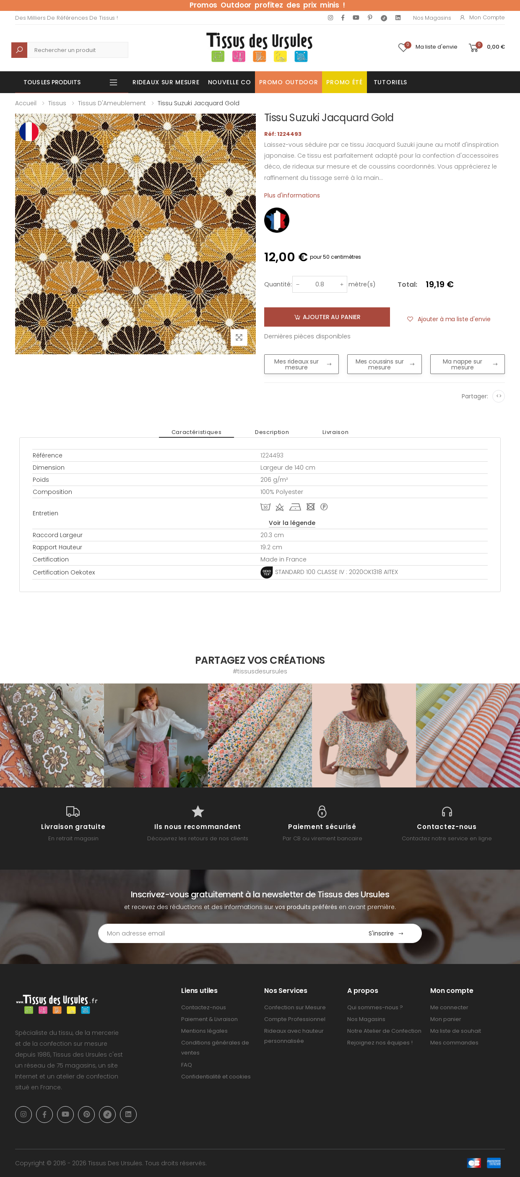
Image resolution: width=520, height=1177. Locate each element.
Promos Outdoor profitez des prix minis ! (267, 5)
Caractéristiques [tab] (196, 432)
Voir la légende (292, 523)
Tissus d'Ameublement (112, 103)
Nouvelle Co (229, 82)
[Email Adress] (224, 933)
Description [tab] (272, 432)
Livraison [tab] (335, 432)
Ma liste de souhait (455, 1031)
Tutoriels (390, 82)
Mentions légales (204, 1031)
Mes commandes (454, 1043)
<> (499, 396)
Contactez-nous (203, 1007)
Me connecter (449, 1007)
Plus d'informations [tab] (292, 195)
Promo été (344, 82)
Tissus (57, 103)
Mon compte (482, 17)
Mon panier (445, 1019)
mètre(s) (362, 284)
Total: (407, 284)
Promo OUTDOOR (288, 82)
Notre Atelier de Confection (384, 1031)
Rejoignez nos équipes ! (380, 1043)
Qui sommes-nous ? (375, 1007)
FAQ (186, 1065)
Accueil (25, 103)
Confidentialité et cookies (216, 1077)
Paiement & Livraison (209, 1019)
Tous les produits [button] (52, 82)
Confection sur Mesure (295, 1007)
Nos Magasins (432, 18)
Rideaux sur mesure (166, 82)
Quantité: (278, 284)
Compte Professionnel (294, 1019)
